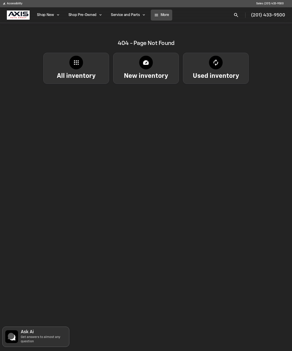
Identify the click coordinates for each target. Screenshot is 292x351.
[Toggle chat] (35, 337)
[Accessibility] (12, 3)
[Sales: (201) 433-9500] (270, 3)
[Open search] (236, 15)
